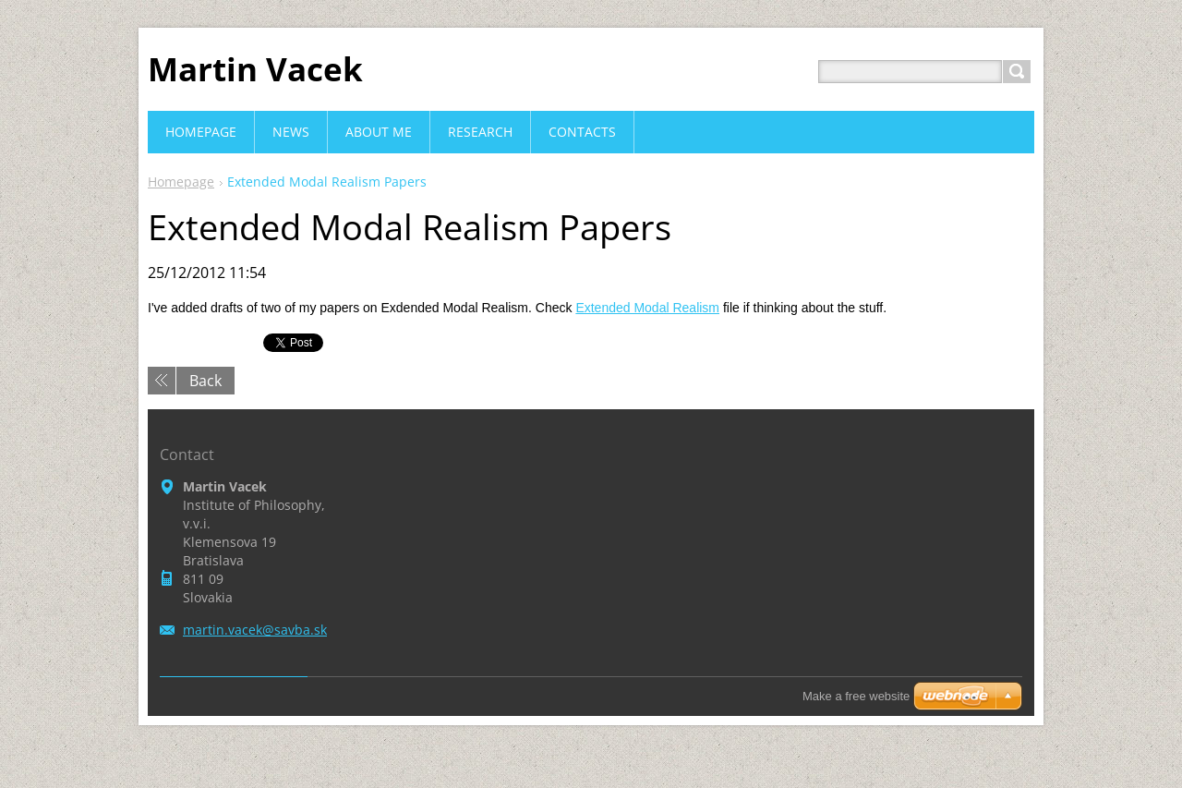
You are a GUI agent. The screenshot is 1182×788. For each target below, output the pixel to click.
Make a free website (856, 696)
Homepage (181, 181)
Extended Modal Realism (647, 307)
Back (205, 380)
